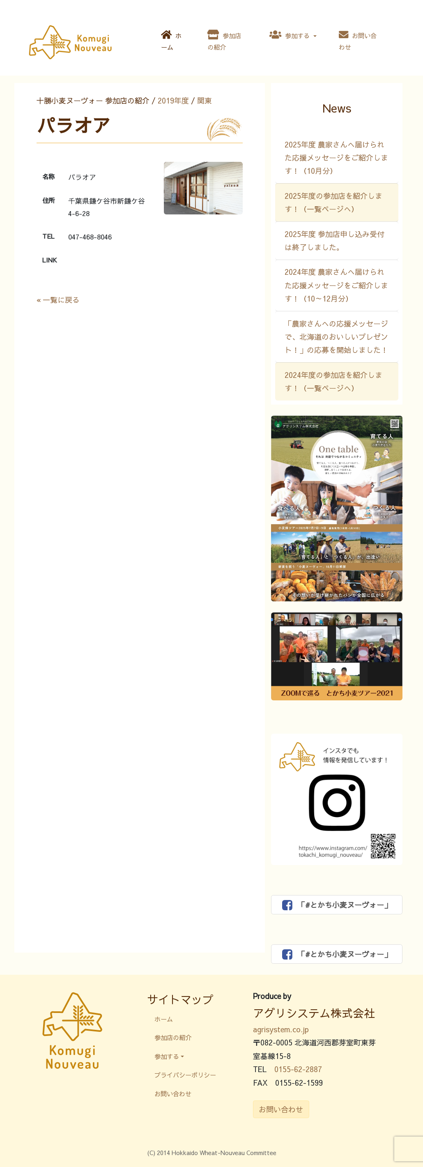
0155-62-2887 (298, 1069)
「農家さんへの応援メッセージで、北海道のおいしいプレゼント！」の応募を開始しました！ (336, 336)
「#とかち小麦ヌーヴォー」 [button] (337, 905)
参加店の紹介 (224, 40)
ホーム (171, 40)
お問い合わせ (358, 40)
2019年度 (173, 100)
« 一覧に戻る (58, 300)
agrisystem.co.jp (281, 1029)
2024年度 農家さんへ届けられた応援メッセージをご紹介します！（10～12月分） (336, 285)
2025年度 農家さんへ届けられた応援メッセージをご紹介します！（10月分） (336, 157)
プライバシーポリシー (185, 1074)
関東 (204, 100)
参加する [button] (290, 35)
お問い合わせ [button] (281, 1109)
